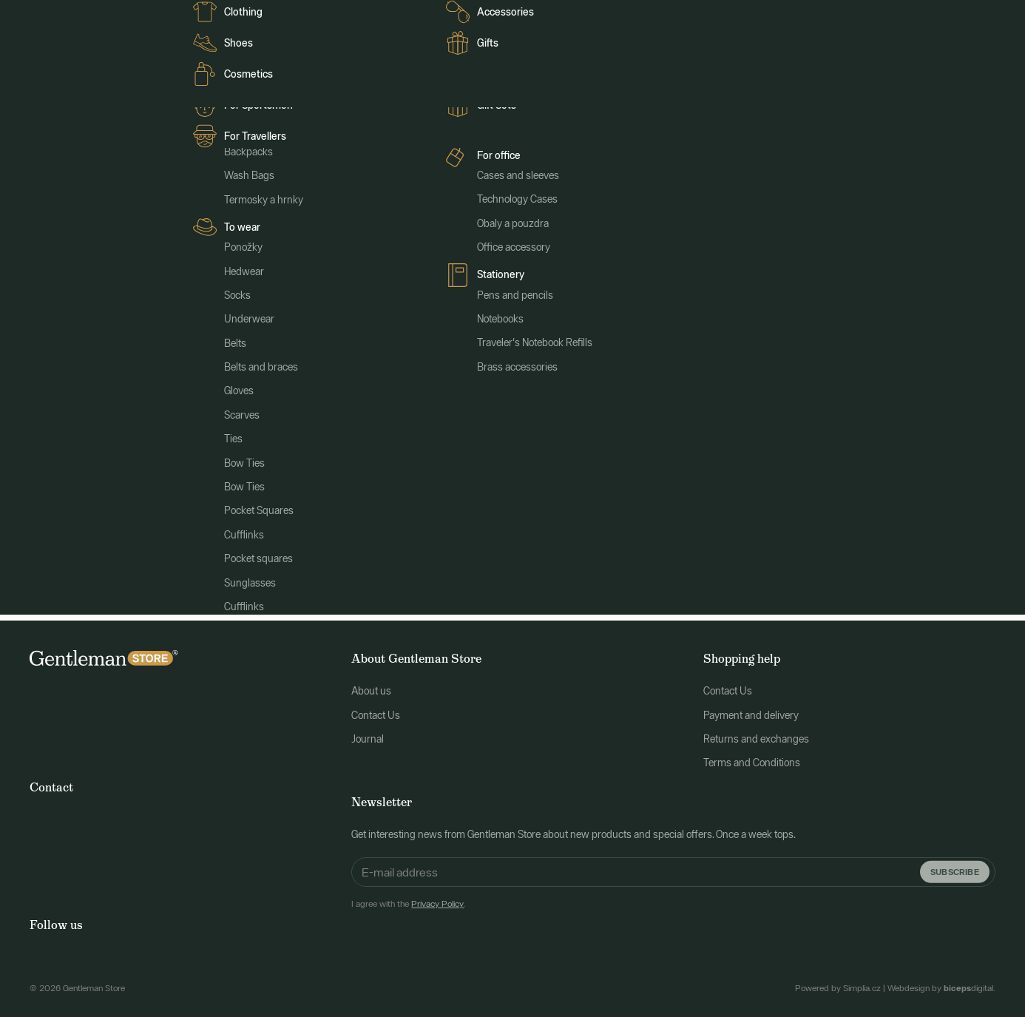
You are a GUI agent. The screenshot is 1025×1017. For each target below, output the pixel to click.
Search (698, 512)
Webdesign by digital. (941, 981)
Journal (226, 16)
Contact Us (375, 707)
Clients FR (174, 16)
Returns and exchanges (756, 731)
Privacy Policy (437, 896)
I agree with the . (408, 896)
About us (371, 683)
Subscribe (954, 863)
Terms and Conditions (751, 755)
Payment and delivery (751, 707)
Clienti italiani (285, 16)
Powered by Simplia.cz (838, 981)
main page (627, 409)
